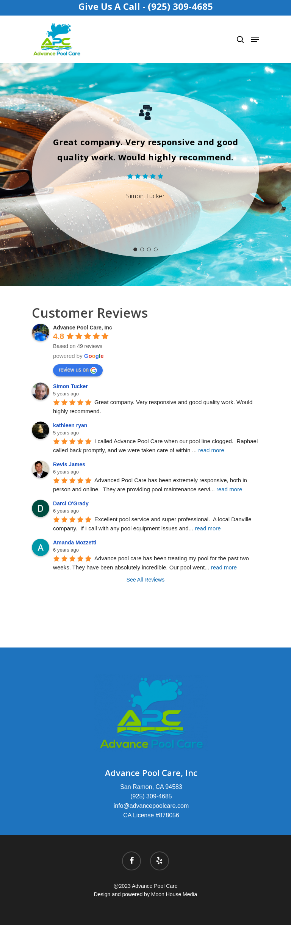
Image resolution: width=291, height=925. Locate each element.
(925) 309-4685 (151, 796)
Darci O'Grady (71, 503)
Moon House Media (174, 894)
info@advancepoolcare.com (151, 806)
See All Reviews (145, 580)
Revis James (69, 464)
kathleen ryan (70, 425)
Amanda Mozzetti (74, 542)
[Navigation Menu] (255, 39)
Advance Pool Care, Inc (82, 328)
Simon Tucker (70, 386)
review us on (78, 370)
